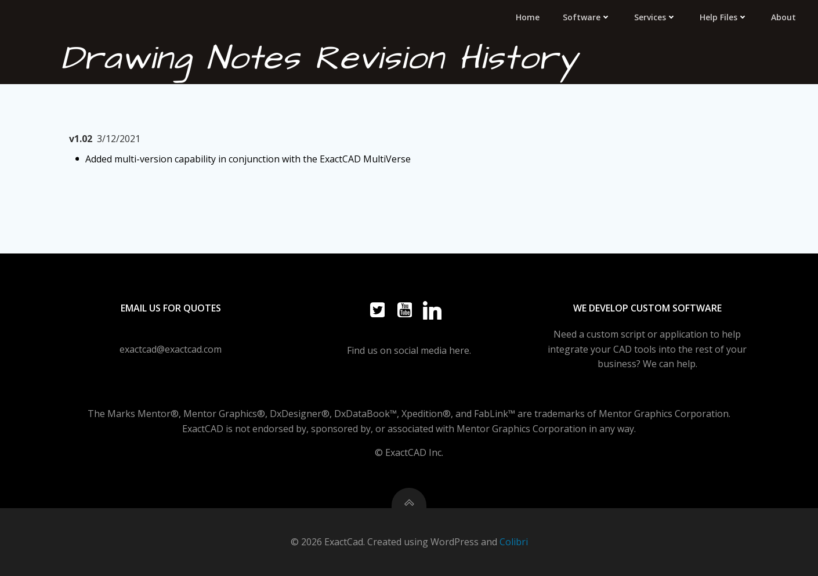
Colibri (514, 541)
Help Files (724, 17)
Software (587, 17)
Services (655, 17)
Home (528, 17)
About (783, 17)
